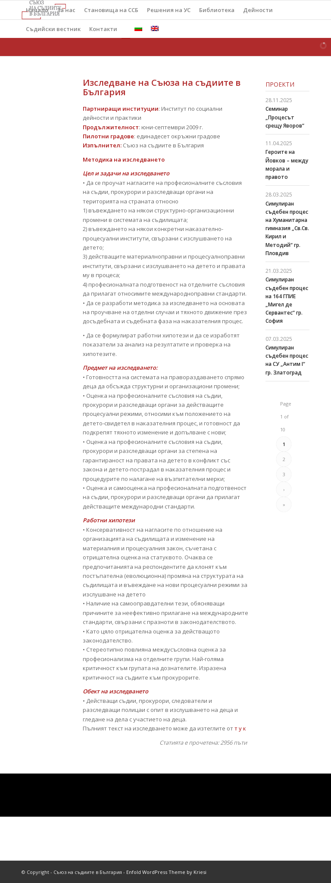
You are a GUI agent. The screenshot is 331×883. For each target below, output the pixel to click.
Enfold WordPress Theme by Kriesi (166, 872)
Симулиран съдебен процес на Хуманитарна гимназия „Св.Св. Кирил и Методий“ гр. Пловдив (287, 228)
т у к (239, 728)
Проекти (279, 84)
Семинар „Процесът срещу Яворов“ (284, 117)
